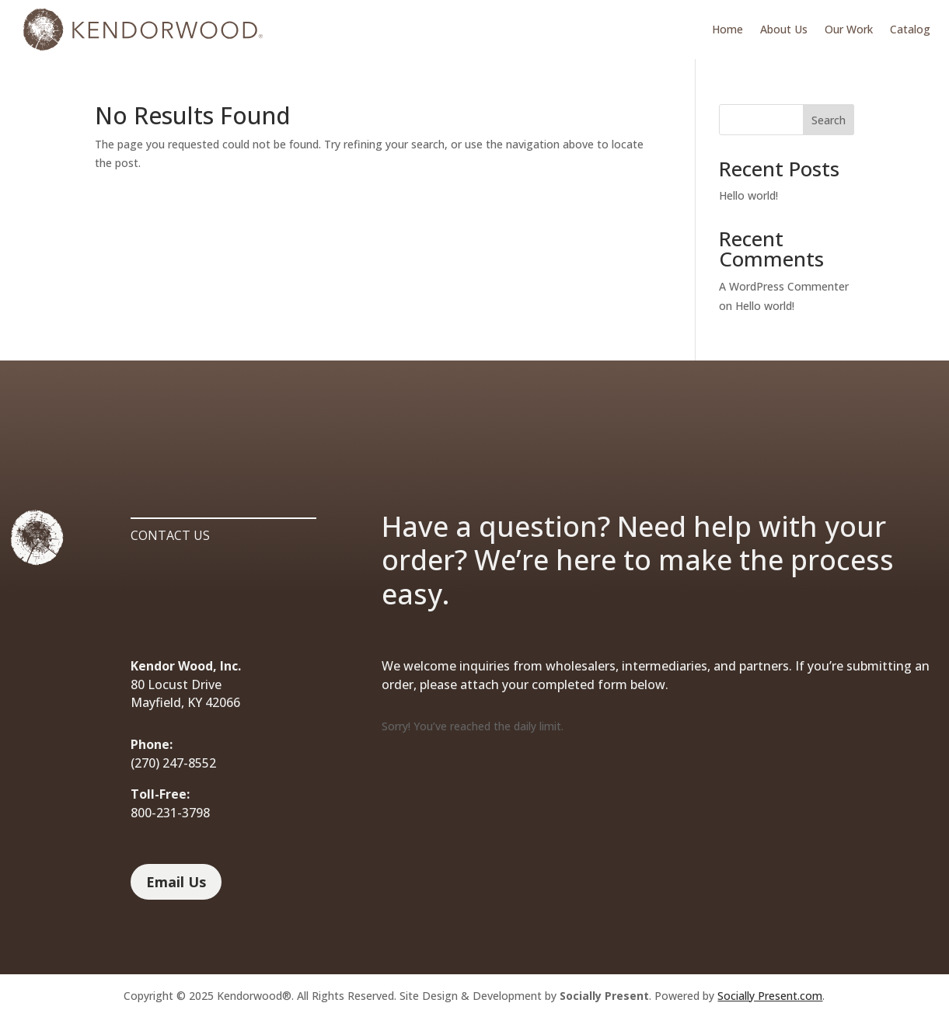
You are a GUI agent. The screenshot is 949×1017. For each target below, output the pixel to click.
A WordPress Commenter (784, 286)
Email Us (176, 881)
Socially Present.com (769, 995)
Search (828, 120)
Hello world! (748, 195)
